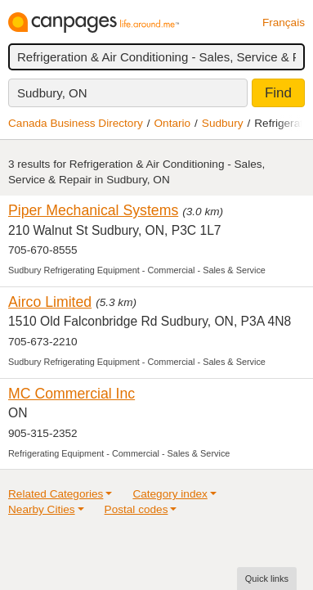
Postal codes (136, 509)
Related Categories (55, 494)
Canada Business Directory (75, 123)
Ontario (172, 123)
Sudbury (223, 123)
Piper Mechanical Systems (93, 210)
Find (278, 93)
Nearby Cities (41, 509)
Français (283, 22)
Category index (169, 494)
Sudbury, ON (52, 93)
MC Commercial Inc (71, 393)
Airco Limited (50, 302)
